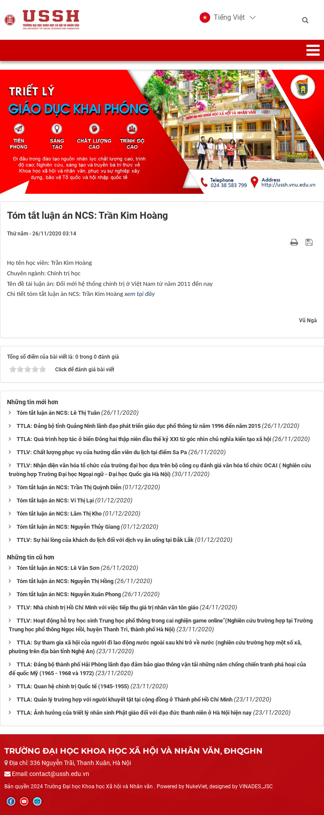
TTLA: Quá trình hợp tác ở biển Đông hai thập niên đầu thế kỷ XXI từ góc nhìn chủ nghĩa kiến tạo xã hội (144, 439)
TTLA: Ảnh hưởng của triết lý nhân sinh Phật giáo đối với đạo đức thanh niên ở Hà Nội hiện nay (134, 712)
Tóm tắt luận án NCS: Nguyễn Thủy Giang (68, 526)
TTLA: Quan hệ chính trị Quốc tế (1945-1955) (73, 686)
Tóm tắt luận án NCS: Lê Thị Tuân (58, 412)
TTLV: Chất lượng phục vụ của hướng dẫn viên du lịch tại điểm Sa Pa (102, 452)
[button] (222, 17)
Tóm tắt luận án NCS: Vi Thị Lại (55, 500)
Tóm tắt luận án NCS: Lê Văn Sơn (58, 568)
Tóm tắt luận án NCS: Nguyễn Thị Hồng (65, 581)
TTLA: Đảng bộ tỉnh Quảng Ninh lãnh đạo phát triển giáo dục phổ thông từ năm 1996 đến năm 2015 (139, 426)
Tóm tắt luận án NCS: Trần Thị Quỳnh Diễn (69, 487)
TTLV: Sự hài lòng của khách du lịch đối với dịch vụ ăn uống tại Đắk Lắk (105, 540)
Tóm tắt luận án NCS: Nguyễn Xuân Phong (69, 594)
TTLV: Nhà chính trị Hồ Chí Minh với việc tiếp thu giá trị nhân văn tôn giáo (107, 607)
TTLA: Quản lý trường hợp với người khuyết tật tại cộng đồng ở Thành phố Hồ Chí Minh (124, 699)
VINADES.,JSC (256, 786)
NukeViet (196, 786)
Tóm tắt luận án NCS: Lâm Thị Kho (59, 513)
